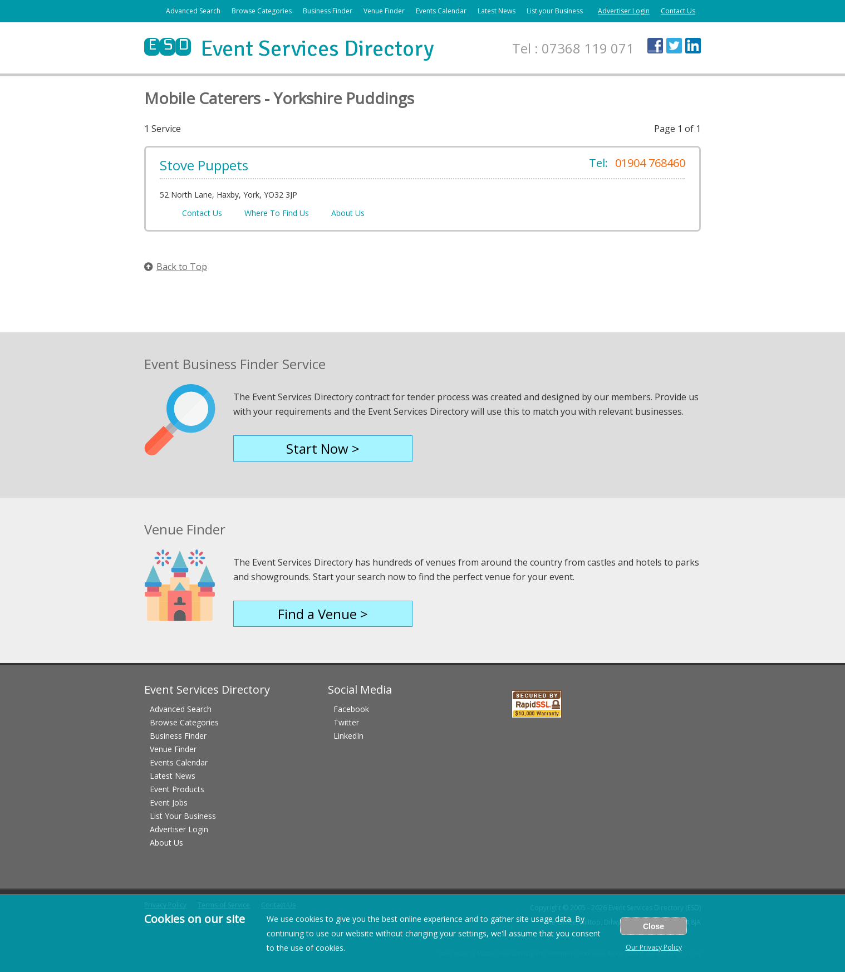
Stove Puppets (204, 165)
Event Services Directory (289, 48)
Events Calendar (441, 11)
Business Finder (327, 11)
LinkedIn (348, 735)
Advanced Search (193, 11)
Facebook (351, 709)
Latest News (496, 11)
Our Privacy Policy (654, 947)
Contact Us (678, 11)
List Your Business (183, 816)
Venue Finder (384, 11)
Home (149, 11)
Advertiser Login (624, 11)
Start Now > (323, 448)
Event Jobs (169, 802)
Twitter (346, 722)
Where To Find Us (276, 213)
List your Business (555, 11)
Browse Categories (262, 11)
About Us (348, 213)
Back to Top (175, 267)
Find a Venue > (323, 614)
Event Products (177, 789)
